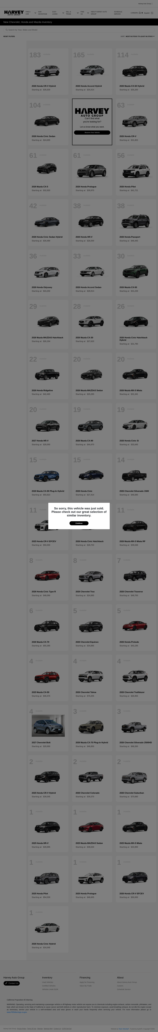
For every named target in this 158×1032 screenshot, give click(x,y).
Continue (79, 523)
